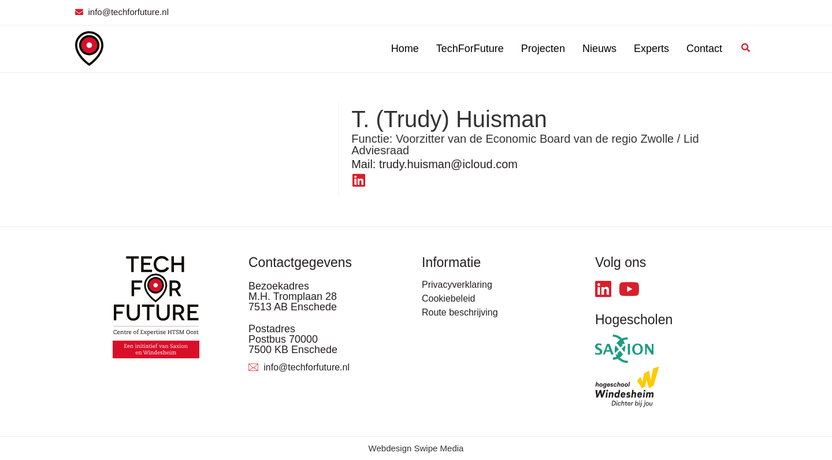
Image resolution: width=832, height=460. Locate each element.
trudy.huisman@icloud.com (434, 164)
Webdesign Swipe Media (416, 448)
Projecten (543, 48)
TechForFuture (470, 48)
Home (405, 48)
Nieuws (599, 48)
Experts (651, 48)
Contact (704, 48)
